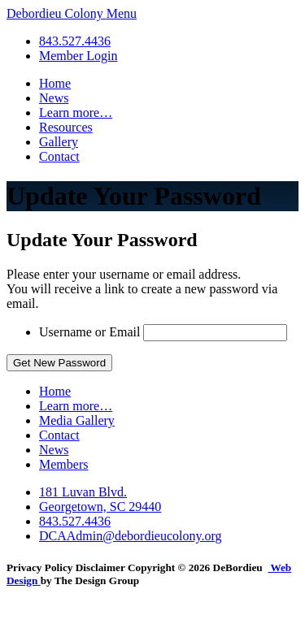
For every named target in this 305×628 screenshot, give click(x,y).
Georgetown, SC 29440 (100, 506)
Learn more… (75, 112)
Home (55, 83)
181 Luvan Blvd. (83, 492)
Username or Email (89, 332)
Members (63, 464)
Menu (122, 13)
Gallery (58, 142)
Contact (59, 156)
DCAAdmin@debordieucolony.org (130, 536)
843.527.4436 (75, 41)
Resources (66, 127)
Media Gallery (77, 420)
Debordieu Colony (57, 13)
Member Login (78, 56)
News (53, 98)
